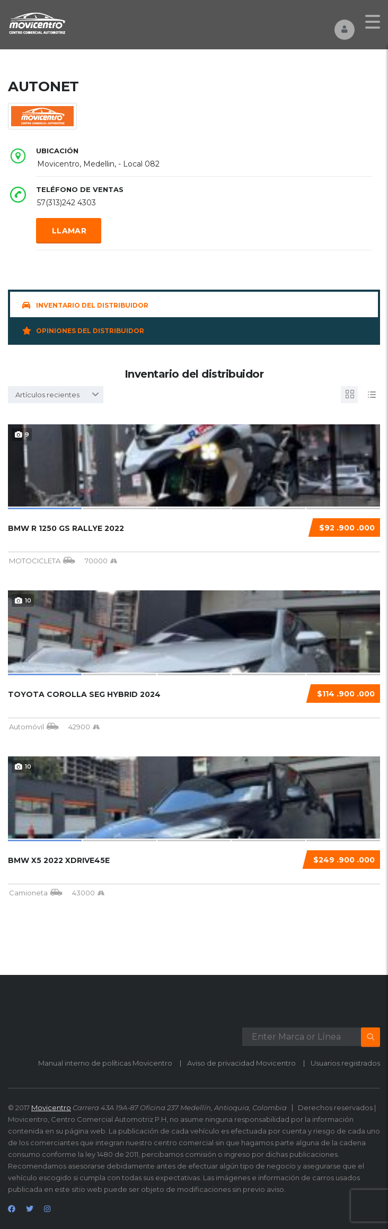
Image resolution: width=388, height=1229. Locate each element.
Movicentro (51, 1107)
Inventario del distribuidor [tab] (85, 305)
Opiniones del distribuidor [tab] (83, 331)
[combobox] (55, 394)
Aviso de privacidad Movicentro (241, 1063)
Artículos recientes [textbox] (47, 394)
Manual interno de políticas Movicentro (105, 1063)
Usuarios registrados (345, 1063)
